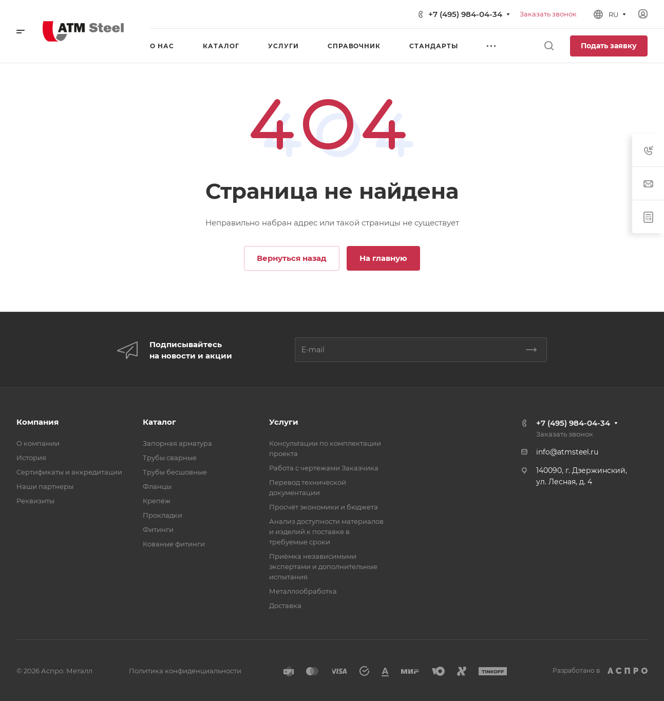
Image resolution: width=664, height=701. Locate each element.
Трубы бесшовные (175, 472)
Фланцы (157, 486)
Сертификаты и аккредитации (69, 472)
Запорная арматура (177, 443)
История (31, 457)
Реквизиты (35, 501)
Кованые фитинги (174, 544)
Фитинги (158, 529)
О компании (38, 443)
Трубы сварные (170, 457)
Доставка (285, 605)
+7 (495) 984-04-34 (465, 14)
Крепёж (156, 501)
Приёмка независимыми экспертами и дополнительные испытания (323, 566)
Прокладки (162, 515)
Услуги (283, 422)
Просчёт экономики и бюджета (323, 507)
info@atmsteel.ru (567, 452)
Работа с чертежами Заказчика (323, 468)
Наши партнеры (44, 486)
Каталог (159, 422)
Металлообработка (303, 591)
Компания (37, 422)
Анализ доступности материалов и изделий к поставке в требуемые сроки (326, 531)
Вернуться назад (292, 258)
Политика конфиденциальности (185, 671)
